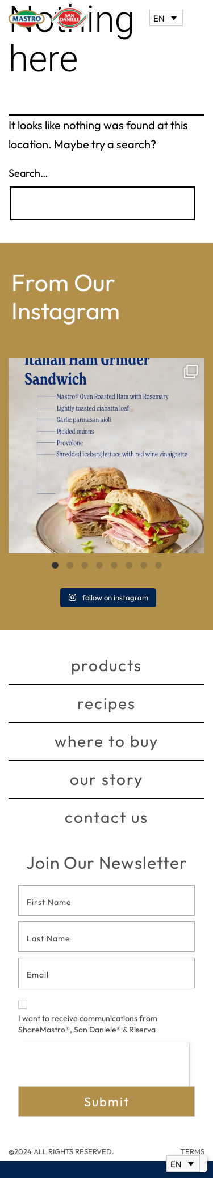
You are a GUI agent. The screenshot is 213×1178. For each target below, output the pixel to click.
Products (106, 665)
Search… (28, 173)
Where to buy (106, 741)
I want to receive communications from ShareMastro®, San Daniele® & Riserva (87, 1017)
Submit (107, 1101)
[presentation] (103, 1064)
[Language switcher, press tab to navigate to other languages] (166, 18)
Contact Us (106, 817)
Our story (106, 779)
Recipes (106, 703)
